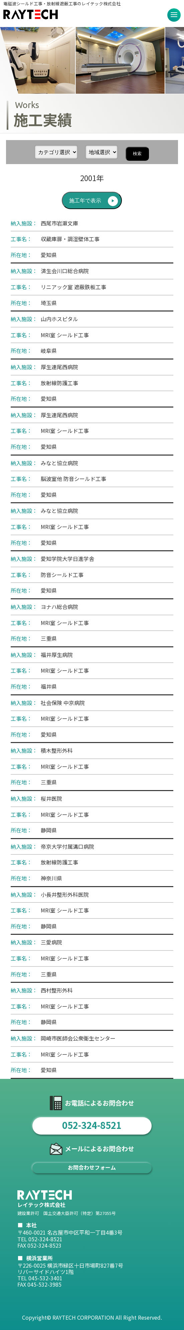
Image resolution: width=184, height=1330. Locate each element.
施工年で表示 (85, 200)
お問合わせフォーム (92, 1167)
